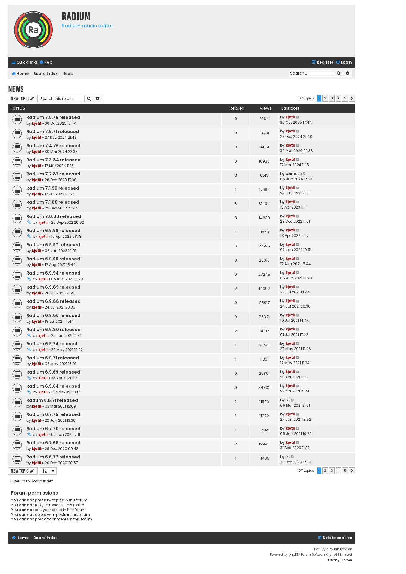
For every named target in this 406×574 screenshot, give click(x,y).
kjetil (36, 123)
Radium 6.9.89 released (53, 287)
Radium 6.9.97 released (53, 245)
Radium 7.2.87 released (53, 174)
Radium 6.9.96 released (53, 259)
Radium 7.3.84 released (53, 160)
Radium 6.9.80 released (53, 330)
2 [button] (325, 98)
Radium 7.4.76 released (53, 146)
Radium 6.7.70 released (53, 429)
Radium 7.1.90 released (52, 188)
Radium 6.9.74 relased (51, 344)
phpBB (294, 554)
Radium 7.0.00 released (53, 216)
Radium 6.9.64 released (53, 386)
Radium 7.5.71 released (52, 132)
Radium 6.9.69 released (53, 372)
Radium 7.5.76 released (53, 117)
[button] (352, 98)
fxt (288, 399)
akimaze (294, 173)
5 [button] (345, 98)
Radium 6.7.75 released (53, 414)
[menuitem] (45, 62)
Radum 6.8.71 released (52, 400)
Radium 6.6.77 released (53, 457)
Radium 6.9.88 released (53, 301)
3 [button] (332, 98)
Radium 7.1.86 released (52, 202)
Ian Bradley (343, 549)
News (15, 89)
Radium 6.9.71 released (52, 358)
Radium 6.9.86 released (53, 315)
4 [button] (338, 98)
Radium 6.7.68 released (53, 443)
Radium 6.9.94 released (53, 273)
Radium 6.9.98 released (53, 231)
